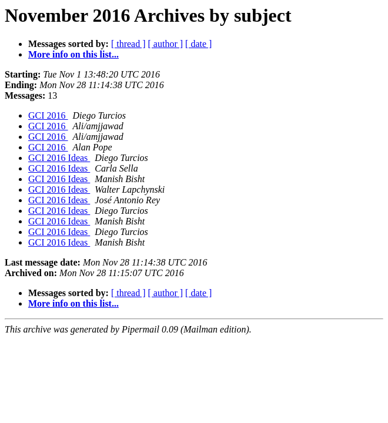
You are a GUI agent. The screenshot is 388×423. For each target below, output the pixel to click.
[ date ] (198, 44)
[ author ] (165, 44)
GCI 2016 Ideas (59, 158)
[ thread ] (128, 44)
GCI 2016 (48, 115)
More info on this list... (73, 54)
